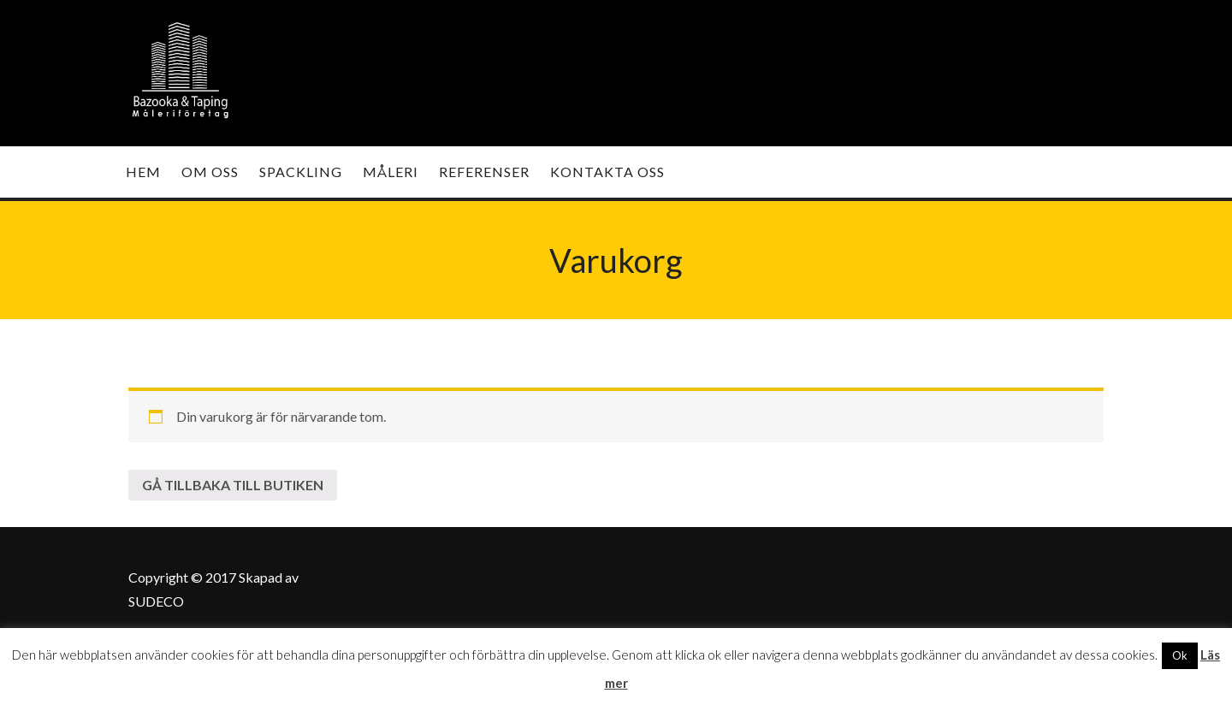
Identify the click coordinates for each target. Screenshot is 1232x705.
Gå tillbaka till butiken (232, 485)
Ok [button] (1180, 655)
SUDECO (156, 601)
